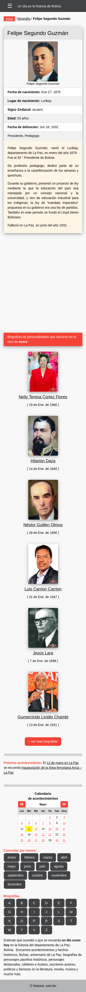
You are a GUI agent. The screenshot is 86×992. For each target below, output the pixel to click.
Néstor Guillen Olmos (43, 525)
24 (64, 834)
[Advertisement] (43, 281)
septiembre (15, 875)
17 (64, 828)
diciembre (15, 884)
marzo (47, 857)
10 (64, 823)
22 (49, 834)
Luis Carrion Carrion (43, 589)
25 (21, 840)
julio (42, 866)
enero (12, 857)
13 (35, 828)
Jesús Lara (43, 653)
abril (64, 857)
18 (21, 834)
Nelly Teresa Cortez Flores (43, 397)
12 (29, 828)
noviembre (59, 875)
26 (29, 840)
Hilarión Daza (43, 461)
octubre (37, 875)
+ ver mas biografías (43, 741)
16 (56, 828)
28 (43, 840)
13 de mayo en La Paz (63, 763)
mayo (11, 866)
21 (43, 834)
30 (56, 840)
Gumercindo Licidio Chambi (43, 717)
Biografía (23, 18)
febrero (30, 857)
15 (49, 828)
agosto (59, 866)
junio (27, 866)
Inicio (9, 18)
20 (35, 834)
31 (64, 840)
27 (35, 840)
